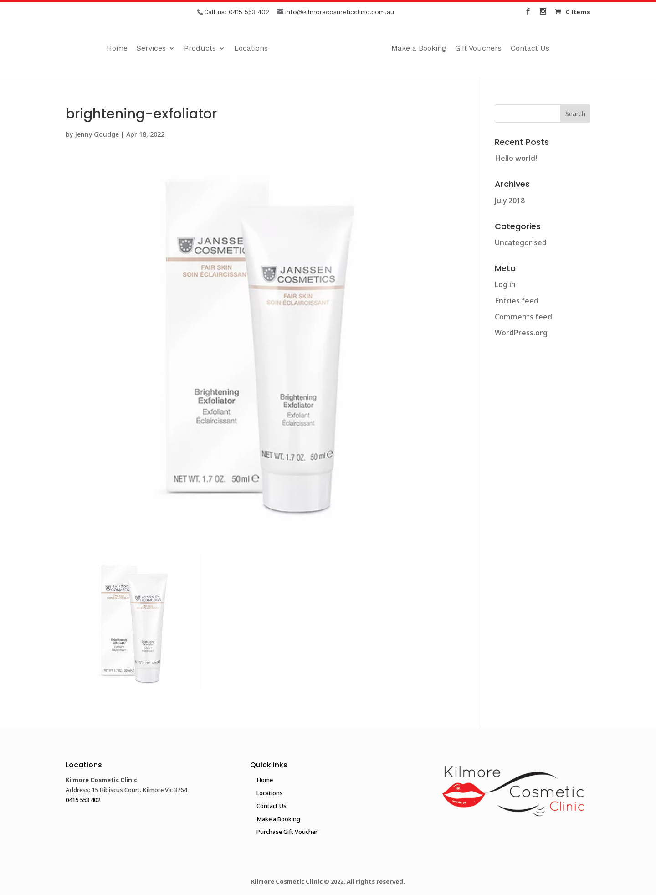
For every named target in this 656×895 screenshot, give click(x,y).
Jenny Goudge (97, 134)
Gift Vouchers (478, 48)
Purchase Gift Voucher (287, 832)
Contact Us (530, 48)
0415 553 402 (249, 11)
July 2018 (510, 200)
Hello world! (516, 158)
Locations (251, 48)
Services (151, 48)
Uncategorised (521, 242)
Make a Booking (418, 48)
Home (117, 48)
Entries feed (516, 301)
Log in (505, 284)
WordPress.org (521, 333)
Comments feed (523, 317)
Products (200, 48)
